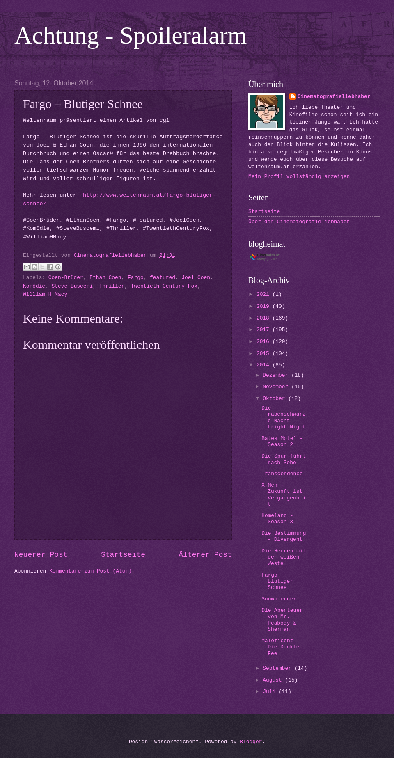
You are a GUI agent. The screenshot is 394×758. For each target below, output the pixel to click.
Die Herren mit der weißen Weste (283, 557)
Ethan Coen (105, 278)
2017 (265, 330)
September (278, 668)
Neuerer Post (41, 555)
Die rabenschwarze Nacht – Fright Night (283, 417)
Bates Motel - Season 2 (281, 441)
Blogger (251, 742)
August (274, 680)
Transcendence (281, 474)
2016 (265, 342)
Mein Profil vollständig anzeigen (299, 177)
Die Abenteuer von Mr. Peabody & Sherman (281, 619)
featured (162, 278)
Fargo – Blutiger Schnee (277, 581)
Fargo (136, 278)
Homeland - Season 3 (277, 519)
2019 (265, 306)
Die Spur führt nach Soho (283, 459)
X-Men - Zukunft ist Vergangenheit (283, 494)
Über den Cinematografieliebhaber (299, 222)
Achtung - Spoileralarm (130, 35)
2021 (265, 294)
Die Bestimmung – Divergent (283, 536)
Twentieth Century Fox (164, 286)
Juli (271, 692)
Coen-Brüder (65, 278)
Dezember (277, 375)
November (277, 387)
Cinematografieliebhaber (334, 97)
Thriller (111, 286)
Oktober (275, 399)
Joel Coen (195, 278)
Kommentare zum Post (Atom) (90, 571)
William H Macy (45, 294)
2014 (265, 365)
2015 (265, 353)
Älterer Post (205, 555)
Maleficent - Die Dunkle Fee (280, 647)
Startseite (123, 555)
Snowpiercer (278, 599)
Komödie (34, 286)
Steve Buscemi (72, 286)
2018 (265, 318)
